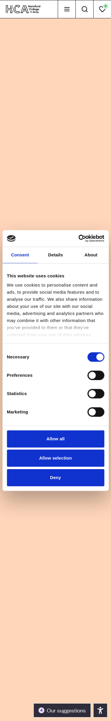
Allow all (55, 438)
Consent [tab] (20, 254)
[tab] (66, 9)
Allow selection (55, 457)
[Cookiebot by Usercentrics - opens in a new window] (79, 238)
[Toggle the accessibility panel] (62, 710)
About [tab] (90, 254)
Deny (55, 477)
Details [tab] (55, 254)
